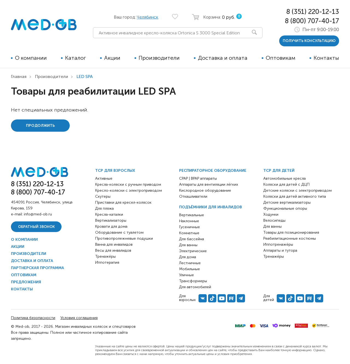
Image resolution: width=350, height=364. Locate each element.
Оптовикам (280, 58)
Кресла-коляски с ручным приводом (128, 184)
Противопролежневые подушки (124, 238)
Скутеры (102, 196)
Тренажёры (105, 256)
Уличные (186, 275)
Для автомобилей (195, 287)
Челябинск (147, 17)
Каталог (75, 58)
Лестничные (190, 263)
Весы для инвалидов (113, 250)
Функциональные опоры (285, 208)
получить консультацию (309, 41)
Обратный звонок (36, 227)
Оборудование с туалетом (119, 232)
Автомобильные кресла (284, 178)
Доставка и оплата (222, 58)
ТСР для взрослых (115, 170)
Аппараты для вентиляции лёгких (208, 184)
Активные (103, 178)
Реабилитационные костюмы (289, 238)
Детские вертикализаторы (287, 202)
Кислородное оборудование (205, 190)
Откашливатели (193, 196)
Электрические (193, 251)
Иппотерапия (107, 262)
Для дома (187, 257)
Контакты (326, 58)
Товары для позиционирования (291, 232)
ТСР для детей (278, 170)
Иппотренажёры (278, 244)
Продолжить (40, 125)
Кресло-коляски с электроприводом (128, 190)
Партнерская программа (37, 268)
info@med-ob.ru (38, 214)
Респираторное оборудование (212, 170)
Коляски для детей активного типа (294, 196)
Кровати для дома (111, 226)
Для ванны (188, 245)
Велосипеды (274, 220)
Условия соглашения (79, 317)
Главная (19, 76)
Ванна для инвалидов (114, 244)
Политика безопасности (33, 317)
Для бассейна (191, 239)
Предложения (26, 282)
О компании (31, 58)
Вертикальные (191, 215)
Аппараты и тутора (280, 250)
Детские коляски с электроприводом (297, 190)
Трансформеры (193, 281)
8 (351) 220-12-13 (312, 12)
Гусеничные (189, 227)
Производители (159, 58)
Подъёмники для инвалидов (210, 207)
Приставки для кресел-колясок (123, 202)
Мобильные (189, 269)
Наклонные (189, 221)
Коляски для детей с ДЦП (286, 184)
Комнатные (189, 233)
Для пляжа (104, 208)
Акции (112, 58)
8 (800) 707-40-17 (312, 21)
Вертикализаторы (110, 220)
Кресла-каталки (109, 214)
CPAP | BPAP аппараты (198, 178)
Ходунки (270, 214)
